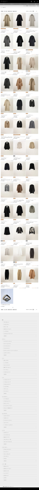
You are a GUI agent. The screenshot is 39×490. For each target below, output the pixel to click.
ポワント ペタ (6, 326)
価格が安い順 (10, 11)
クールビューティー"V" (7, 381)
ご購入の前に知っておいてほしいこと (8, 486)
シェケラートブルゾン (7, 352)
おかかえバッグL (6, 470)
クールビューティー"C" (7, 379)
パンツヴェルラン (6, 398)
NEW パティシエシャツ (7, 367)
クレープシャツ (6, 369)
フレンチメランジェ (7, 434)
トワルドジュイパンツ (7, 401)
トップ (1, 7)
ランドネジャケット (7, 348)
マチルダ (5, 458)
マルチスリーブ (6, 432)
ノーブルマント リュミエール (8, 424)
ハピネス (5, 477)
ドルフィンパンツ (6, 403)
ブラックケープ (6, 456)
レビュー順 (5, 11)
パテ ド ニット (6, 388)
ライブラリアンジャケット (8, 341)
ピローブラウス (6, 360)
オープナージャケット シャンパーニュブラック (11, 350)
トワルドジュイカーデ (7, 384)
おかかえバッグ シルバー (7, 468)
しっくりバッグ (6, 473)
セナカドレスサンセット (7, 449)
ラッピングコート (6, 324)
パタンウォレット (6, 322)
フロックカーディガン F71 (8, 441)
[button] (37, 11)
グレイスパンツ (6, 451)
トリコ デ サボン (6, 386)
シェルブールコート (7, 415)
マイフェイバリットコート (8, 420)
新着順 (2, 11)
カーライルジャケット (7, 345)
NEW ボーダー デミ (7, 437)
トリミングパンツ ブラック (8, 405)
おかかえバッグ (6, 466)
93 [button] (36, 11)
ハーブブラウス (6, 331)
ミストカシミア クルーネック (8, 333)
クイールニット (6, 391)
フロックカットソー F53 (7, 439)
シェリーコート (6, 422)
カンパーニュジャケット (7, 343)
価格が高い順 (14, 11)
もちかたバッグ (6, 475)
